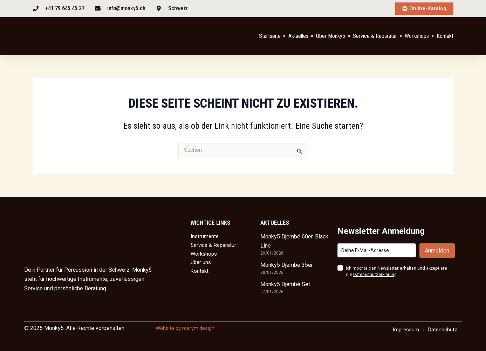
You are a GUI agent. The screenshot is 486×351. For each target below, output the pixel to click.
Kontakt (445, 36)
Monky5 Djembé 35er (286, 264)
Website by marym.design (187, 327)
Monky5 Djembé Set (285, 284)
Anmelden (437, 250)
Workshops (417, 36)
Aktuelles (298, 36)
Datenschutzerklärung (375, 274)
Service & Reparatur (375, 36)
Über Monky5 (330, 36)
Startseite (270, 36)
